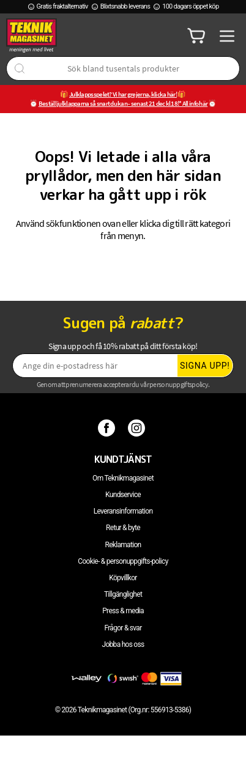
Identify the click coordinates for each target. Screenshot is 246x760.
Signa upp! (205, 366)
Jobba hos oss (123, 644)
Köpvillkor (122, 578)
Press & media (123, 611)
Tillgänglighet (123, 594)
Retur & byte (123, 527)
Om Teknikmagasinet (123, 478)
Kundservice (123, 494)
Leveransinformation (123, 511)
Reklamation (123, 544)
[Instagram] (138, 427)
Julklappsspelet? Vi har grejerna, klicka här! (123, 94)
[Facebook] (108, 427)
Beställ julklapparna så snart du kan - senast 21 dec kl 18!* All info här (123, 103)
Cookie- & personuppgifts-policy (123, 561)
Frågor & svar (122, 628)
